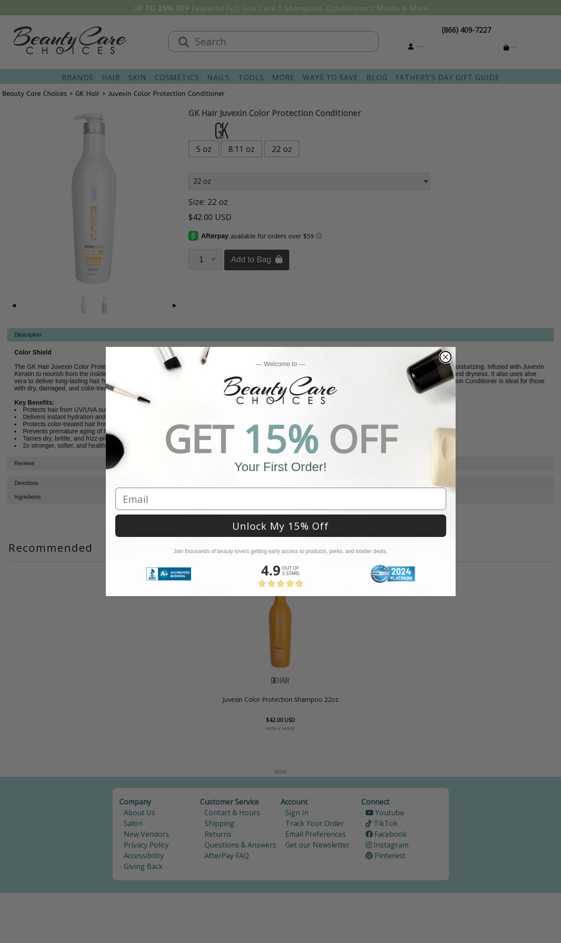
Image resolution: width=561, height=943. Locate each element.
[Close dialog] (445, 357)
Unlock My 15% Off (280, 525)
